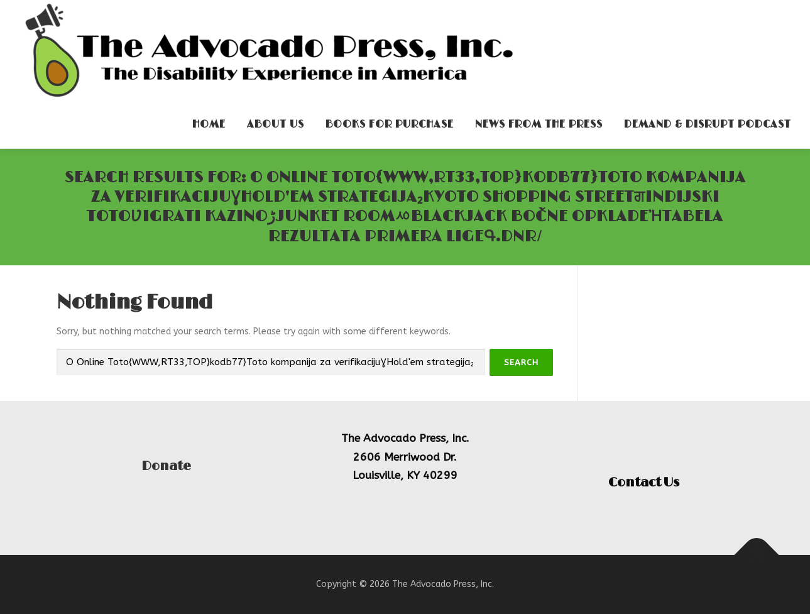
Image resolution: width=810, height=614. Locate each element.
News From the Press (539, 124)
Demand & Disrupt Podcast (707, 124)
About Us (275, 124)
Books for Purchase (390, 124)
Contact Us (643, 482)
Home (209, 124)
